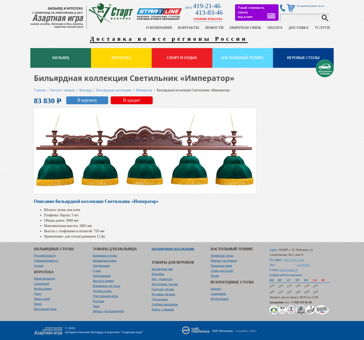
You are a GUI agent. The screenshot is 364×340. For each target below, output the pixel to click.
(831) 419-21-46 (294, 260)
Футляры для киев (163, 294)
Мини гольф (42, 299)
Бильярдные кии (162, 269)
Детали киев (160, 299)
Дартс (37, 293)
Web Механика (222, 331)
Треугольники (102, 276)
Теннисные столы (222, 255)
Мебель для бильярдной (108, 311)
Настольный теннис (242, 58)
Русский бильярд (45, 255)
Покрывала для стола (106, 286)
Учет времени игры (105, 296)
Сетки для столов (222, 270)
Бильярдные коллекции (113, 90)
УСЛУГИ (322, 28)
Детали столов (102, 291)
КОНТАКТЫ (188, 28)
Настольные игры (45, 309)
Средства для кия (163, 289)
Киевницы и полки (105, 255)
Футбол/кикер (43, 288)
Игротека (121, 58)
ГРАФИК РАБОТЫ (208, 19)
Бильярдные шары (105, 260)
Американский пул (46, 260)
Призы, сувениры (163, 309)
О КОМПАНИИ (159, 28)
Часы (96, 306)
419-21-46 (206, 6)
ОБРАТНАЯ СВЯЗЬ (245, 28)
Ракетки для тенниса (224, 260)
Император (144, 90)
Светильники (101, 265)
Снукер (38, 265)
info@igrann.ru (288, 270)
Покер (38, 304)
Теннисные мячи (221, 265)
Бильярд (60, 58)
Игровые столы (303, 58)
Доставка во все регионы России (169, 38)
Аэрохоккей (41, 283)
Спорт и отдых (182, 58)
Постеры (98, 301)
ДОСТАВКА (298, 28)
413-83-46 (209, 12)
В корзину (87, 100)
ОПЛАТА (274, 28)
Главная (40, 90)
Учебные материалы (165, 304)
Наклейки (158, 274)
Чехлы (215, 276)
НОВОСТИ (214, 28)
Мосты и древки (103, 281)
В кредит (132, 100)
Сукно (97, 270)
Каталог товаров (62, 90)
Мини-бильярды (44, 278)
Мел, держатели (162, 279)
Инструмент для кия (165, 284)
